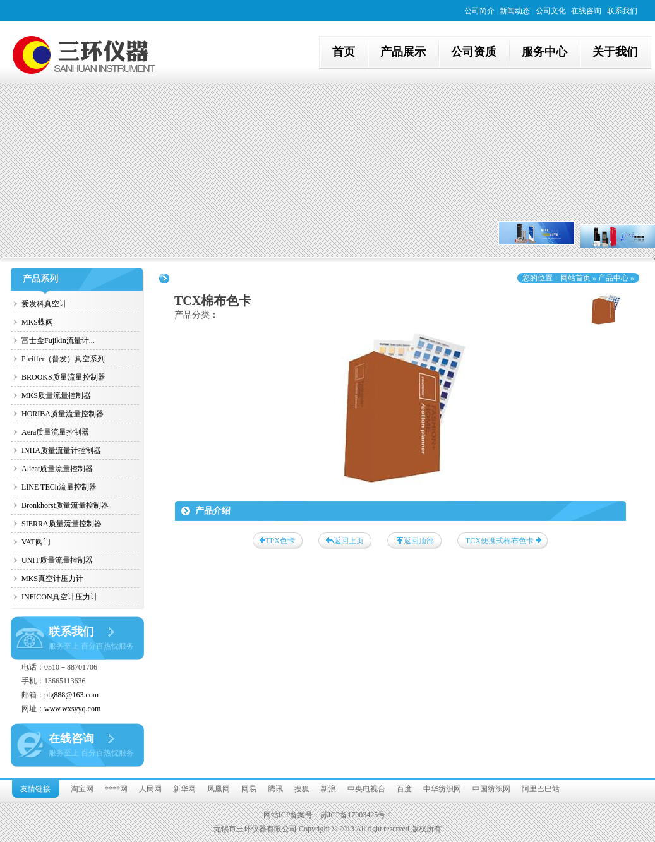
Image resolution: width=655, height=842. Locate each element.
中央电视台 (366, 789)
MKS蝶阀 (37, 322)
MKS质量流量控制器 (56, 395)
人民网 (150, 789)
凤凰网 (218, 789)
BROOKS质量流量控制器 (63, 377)
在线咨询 (586, 10)
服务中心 (544, 51)
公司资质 (473, 51)
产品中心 (613, 278)
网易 (248, 789)
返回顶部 (419, 540)
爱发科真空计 (44, 303)
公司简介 (479, 10)
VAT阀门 (36, 542)
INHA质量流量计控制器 (61, 450)
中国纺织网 (491, 789)
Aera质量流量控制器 (55, 432)
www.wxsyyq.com (72, 708)
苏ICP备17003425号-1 (356, 814)
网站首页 (575, 278)
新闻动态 (515, 10)
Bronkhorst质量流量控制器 (65, 505)
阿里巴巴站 (541, 789)
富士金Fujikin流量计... (58, 340)
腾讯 (275, 789)
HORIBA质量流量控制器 (62, 413)
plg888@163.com (71, 694)
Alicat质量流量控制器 (57, 468)
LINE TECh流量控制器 (59, 487)
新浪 (328, 789)
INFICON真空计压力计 (59, 596)
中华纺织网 (442, 789)
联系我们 (622, 10)
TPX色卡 (280, 540)
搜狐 (301, 789)
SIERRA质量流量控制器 (61, 523)
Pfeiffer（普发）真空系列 (63, 358)
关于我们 (615, 51)
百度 (404, 789)
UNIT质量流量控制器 (57, 560)
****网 (116, 789)
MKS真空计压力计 (52, 578)
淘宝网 (82, 789)
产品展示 (403, 51)
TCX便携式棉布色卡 (500, 540)
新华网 (184, 789)
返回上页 (349, 540)
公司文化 (551, 10)
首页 (343, 51)
